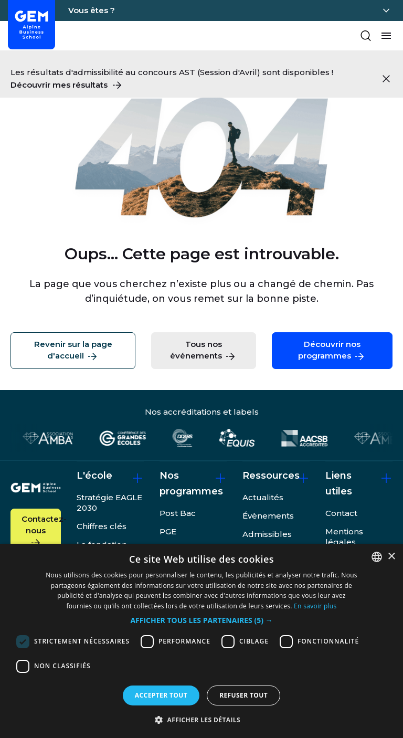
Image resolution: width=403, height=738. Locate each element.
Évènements (268, 516)
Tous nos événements (203, 351)
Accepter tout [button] (161, 695)
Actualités (262, 497)
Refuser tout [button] (243, 695)
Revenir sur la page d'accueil (73, 351)
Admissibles (267, 534)
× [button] (391, 557)
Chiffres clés (101, 526)
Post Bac (178, 513)
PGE (168, 531)
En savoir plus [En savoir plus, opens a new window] (315, 606)
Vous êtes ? (91, 10)
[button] (201, 621)
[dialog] (201, 641)
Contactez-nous (41, 531)
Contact (341, 513)
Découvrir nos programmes (332, 351)
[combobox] (377, 557)
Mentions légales (344, 536)
